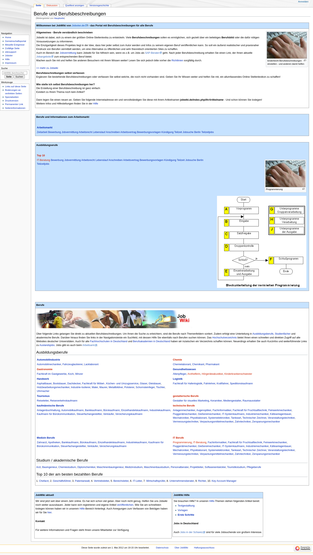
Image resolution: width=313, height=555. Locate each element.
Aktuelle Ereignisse (14, 45)
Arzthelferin (193, 374)
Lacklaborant (91, 364)
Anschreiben (113, 132)
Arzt (38, 467)
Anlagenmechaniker (184, 410)
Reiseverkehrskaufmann (63, 400)
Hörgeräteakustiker (212, 374)
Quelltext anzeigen (74, 5)
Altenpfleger (179, 374)
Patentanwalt (82, 481)
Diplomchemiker (86, 467)
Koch (71, 374)
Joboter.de (78, 25)
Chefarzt (44, 481)
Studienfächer (282, 333)
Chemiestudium (67, 467)
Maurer (103, 387)
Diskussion (52, 5)
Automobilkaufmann (72, 410)
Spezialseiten (12, 97)
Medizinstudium (134, 467)
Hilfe (95, 103)
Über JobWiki (181, 547)
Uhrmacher (43, 391)
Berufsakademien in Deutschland (151, 341)
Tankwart (236, 417)
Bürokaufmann (111, 410)
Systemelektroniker (219, 417)
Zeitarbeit (42, 132)
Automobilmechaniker (49, 364)
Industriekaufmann (160, 410)
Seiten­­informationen (15, 108)
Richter (202, 481)
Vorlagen (183, 510)
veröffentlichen (125, 504)
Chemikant (198, 364)
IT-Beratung (43, 160)
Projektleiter (196, 467)
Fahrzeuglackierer (72, 364)
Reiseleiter (43, 400)
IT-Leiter (137, 481)
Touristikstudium (236, 467)
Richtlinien (177, 60)
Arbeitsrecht (85, 132)
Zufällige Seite (12, 48)
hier (50, 512)
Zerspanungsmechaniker (266, 421)
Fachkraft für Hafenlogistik (187, 383)
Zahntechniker (243, 421)
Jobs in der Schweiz (191, 532)
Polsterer (129, 387)
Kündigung (167, 132)
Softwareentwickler (215, 467)
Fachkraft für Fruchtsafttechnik (250, 410)
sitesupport (10, 52)
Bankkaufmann (93, 410)
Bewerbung (54, 132)
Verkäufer (108, 414)
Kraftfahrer (222, 383)
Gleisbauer (155, 383)
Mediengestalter (232, 400)
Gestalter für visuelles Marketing (191, 400)
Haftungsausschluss (204, 547)
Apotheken (54, 442)
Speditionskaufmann (241, 383)
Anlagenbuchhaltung (48, 410)
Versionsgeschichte (99, 5)
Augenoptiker (203, 410)
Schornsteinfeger (145, 387)
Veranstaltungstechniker (281, 417)
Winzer (79, 374)
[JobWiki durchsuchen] (14, 73)
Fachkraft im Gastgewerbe (52, 374)
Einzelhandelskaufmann (134, 410)
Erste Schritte (186, 514)
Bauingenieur (49, 467)
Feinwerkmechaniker (279, 410)
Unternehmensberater (181, 481)
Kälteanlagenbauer (280, 414)
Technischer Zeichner (254, 417)
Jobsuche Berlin (192, 132)
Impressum (10, 63)
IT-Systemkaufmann (233, 414)
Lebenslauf (99, 132)
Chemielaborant (182, 364)
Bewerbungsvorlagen (149, 132)
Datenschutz (162, 547)
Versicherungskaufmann (128, 414)
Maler (95, 387)
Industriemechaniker (257, 414)
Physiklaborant (198, 417)
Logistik (178, 379)
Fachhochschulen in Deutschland (108, 341)
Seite (38, 5)
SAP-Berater (152, 53)
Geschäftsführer (62, 481)
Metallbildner (116, 387)
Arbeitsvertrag (128, 132)
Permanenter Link (14, 104)
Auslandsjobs (47, 345)
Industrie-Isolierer (80, 387)
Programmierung (182, 442)
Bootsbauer (59, 383)
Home (8, 37)
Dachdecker (74, 383)
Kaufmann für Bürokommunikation (56, 414)
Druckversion (11, 100)
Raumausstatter (252, 400)
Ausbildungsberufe (263, 333)
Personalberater (180, 467)
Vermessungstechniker (185, 421)
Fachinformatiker (222, 410)
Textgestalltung (186, 505)
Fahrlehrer (209, 383)
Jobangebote (43, 56)
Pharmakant (212, 364)
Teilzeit (178, 132)
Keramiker (216, 400)
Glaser (143, 383)
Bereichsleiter (121, 481)
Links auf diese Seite (15, 86)
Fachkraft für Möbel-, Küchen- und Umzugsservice (110, 383)
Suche (4, 68)
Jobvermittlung (68, 53)
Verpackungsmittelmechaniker (217, 421)
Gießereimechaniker (209, 414)
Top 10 (41, 155)
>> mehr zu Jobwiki (47, 68)
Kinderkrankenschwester (238, 374)
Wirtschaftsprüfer (155, 481)
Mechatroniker (181, 417)
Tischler (160, 387)
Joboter (9, 55)
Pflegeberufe (254, 467)
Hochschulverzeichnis (224, 337)
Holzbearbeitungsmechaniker (53, 387)
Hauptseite (59, 18)
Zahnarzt (42, 442)
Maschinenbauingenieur (110, 467)
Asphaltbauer (44, 383)
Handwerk (43, 379)
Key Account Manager (224, 481)
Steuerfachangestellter (89, 414)
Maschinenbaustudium (156, 467)
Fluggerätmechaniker (184, 414)
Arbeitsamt (88, 345)
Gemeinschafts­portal (15, 41)
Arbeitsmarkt (44, 127)
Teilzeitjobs (207, 132)
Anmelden (303, 1)
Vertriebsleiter (101, 481)
